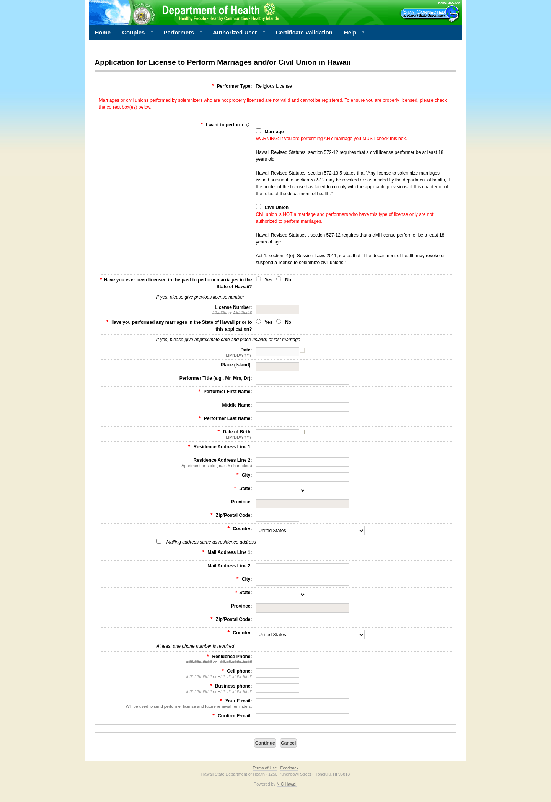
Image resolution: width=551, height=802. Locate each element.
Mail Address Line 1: (227, 552)
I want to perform (226, 124)
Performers (180, 32)
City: (244, 475)
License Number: (175, 310)
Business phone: (175, 688)
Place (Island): (236, 365)
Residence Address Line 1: (220, 446)
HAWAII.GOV (449, 2)
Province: (241, 502)
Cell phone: (175, 673)
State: (243, 488)
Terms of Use (265, 768)
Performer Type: (232, 86)
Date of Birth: (175, 434)
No (288, 280)
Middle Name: (237, 405)
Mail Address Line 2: (229, 565)
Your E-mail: (175, 703)
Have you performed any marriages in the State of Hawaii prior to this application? (179, 325)
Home (103, 32)
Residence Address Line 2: (175, 462)
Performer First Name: (225, 391)
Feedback (289, 768)
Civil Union (277, 207)
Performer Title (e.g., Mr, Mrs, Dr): (215, 378)
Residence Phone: (175, 659)
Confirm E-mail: (232, 715)
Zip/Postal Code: (231, 515)
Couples (134, 32)
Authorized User (236, 32)
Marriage (274, 131)
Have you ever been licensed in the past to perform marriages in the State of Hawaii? (176, 282)
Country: (240, 528)
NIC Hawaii (287, 784)
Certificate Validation (304, 32)
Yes (269, 280)
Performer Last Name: (225, 418)
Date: (175, 352)
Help (351, 32)
